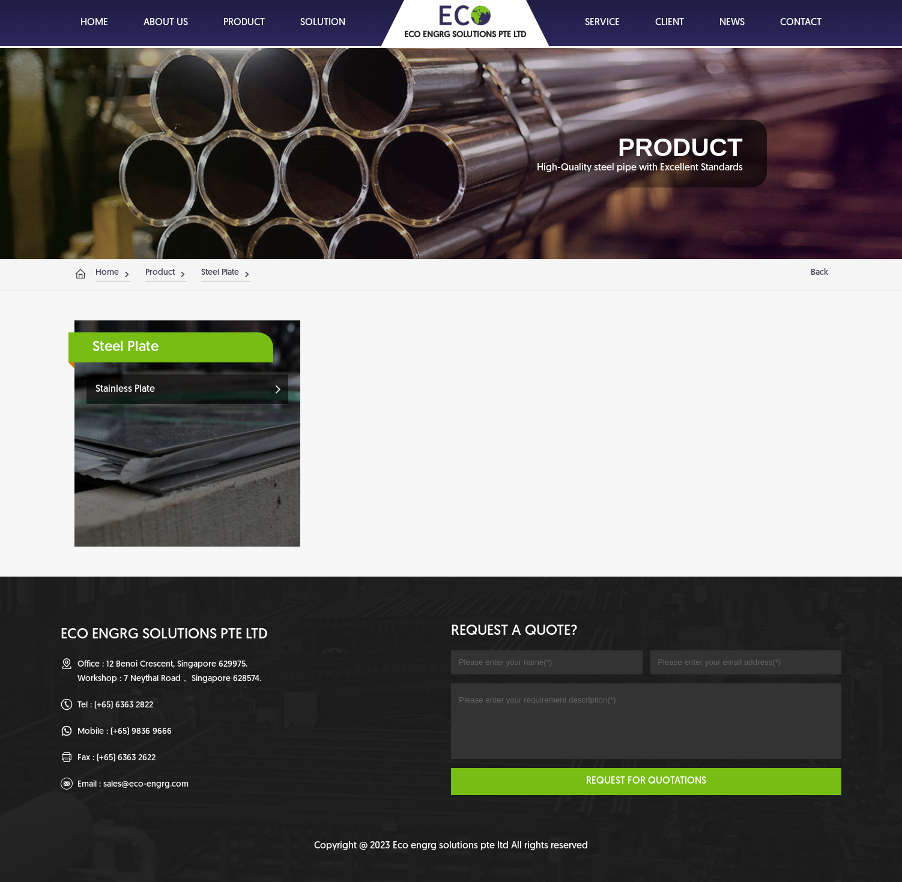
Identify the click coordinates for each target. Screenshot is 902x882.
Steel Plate (220, 272)
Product (160, 272)
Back (819, 272)
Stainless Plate (125, 389)
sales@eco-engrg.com (146, 784)
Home (107, 272)
